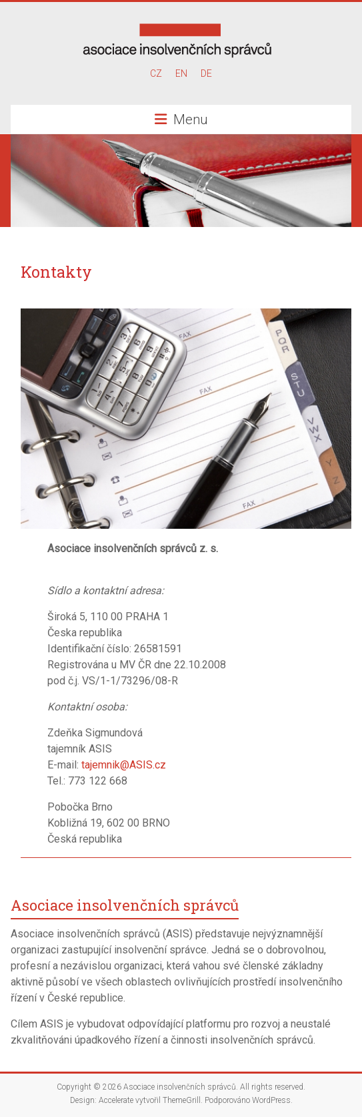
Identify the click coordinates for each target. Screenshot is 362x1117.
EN (181, 73)
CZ (156, 73)
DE (206, 73)
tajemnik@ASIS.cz (123, 764)
